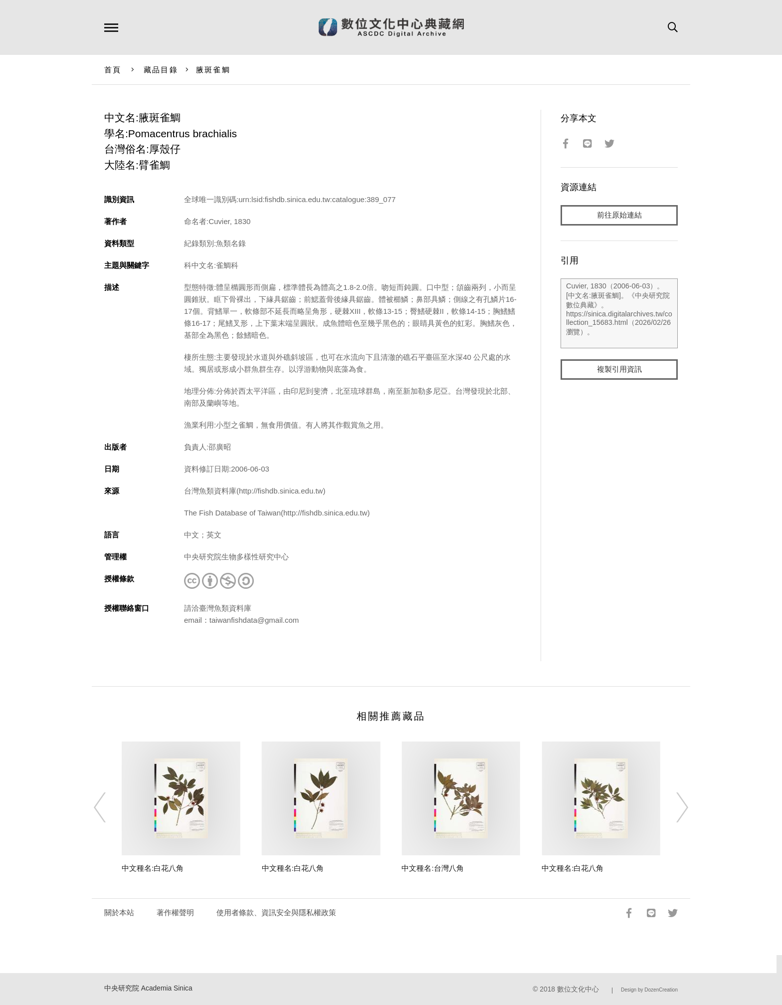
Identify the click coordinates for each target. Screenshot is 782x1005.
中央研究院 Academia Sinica (148, 988)
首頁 (113, 69)
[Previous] (109, 807)
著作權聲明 (175, 912)
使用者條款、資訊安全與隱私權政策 (276, 912)
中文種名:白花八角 (153, 868)
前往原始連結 (619, 215)
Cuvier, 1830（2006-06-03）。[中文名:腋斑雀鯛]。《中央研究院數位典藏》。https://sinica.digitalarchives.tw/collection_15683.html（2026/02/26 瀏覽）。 (619, 314)
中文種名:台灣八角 (432, 868)
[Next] (673, 807)
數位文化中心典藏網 (391, 27)
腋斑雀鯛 (213, 69)
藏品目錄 (161, 69)
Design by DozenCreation (649, 990)
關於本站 (119, 912)
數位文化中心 (578, 989)
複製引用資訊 (619, 370)
